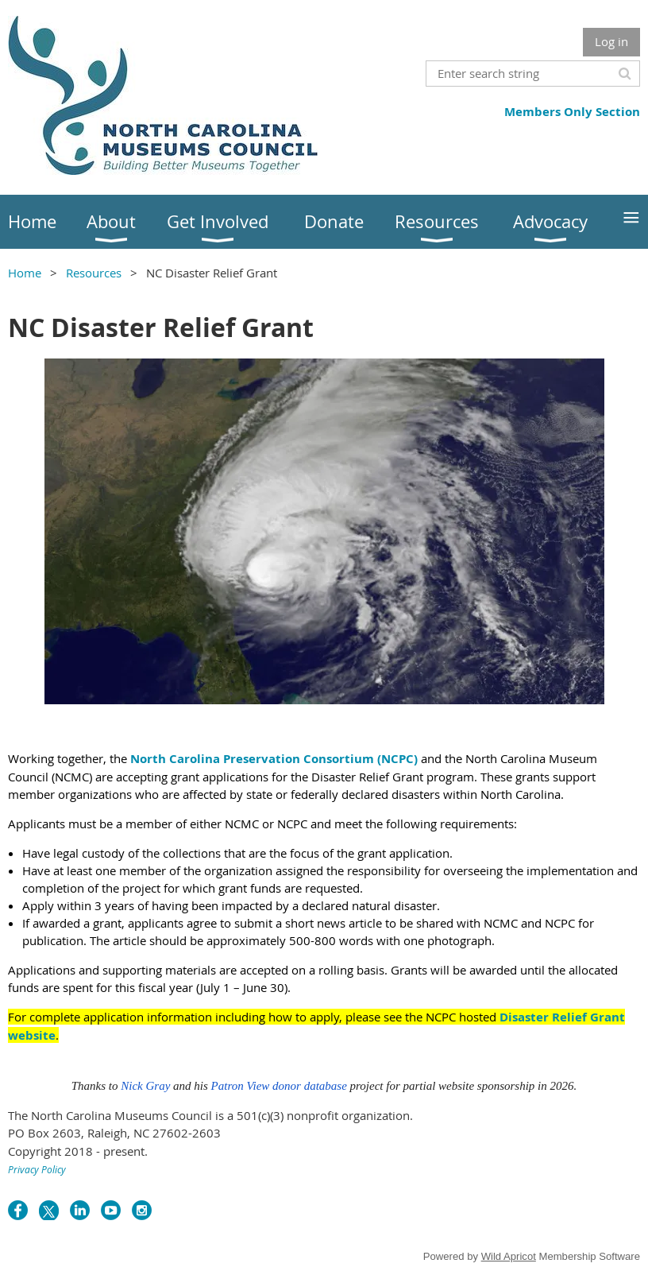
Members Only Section (572, 111)
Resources (94, 273)
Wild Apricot (508, 1256)
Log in (611, 41)
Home (24, 273)
